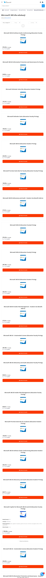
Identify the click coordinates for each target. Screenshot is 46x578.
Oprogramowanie (13, 10)
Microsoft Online (22, 10)
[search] (43, 5)
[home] (7, 2)
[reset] (40, 5)
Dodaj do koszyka (23, 52)
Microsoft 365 (30, 10)
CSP (9, 519)
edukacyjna (8, 521)
